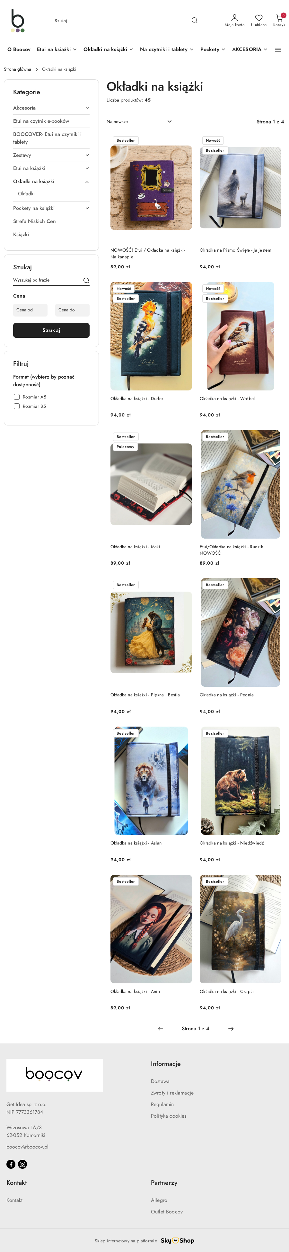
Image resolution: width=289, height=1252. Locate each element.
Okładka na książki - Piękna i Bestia (145, 695)
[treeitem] (51, 108)
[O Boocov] (19, 50)
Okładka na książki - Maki (135, 547)
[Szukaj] (86, 281)
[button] (278, 50)
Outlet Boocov (167, 1211)
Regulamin (162, 1104)
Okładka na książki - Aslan (136, 843)
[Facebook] (10, 1164)
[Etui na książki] (57, 50)
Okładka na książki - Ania (135, 991)
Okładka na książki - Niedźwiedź (232, 843)
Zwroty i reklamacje (172, 1092)
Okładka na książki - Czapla (227, 991)
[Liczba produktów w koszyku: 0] (279, 20)
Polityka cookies (169, 1116)
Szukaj (51, 330)
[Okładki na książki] (108, 50)
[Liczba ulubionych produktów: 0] (259, 20)
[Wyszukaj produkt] (126, 20)
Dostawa (160, 1081)
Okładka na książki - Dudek (136, 399)
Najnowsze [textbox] (117, 122)
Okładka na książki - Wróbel (227, 399)
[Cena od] (30, 310)
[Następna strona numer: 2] (231, 1028)
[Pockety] (213, 50)
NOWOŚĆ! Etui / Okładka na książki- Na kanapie (147, 253)
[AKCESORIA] (250, 50)
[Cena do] (72, 310)
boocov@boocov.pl (27, 1146)
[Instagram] (22, 1164)
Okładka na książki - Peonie (227, 695)
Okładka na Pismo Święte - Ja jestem (235, 250)
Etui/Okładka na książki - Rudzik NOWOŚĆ (231, 550)
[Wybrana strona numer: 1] (195, 1028)
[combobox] (140, 121)
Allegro (159, 1200)
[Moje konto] (235, 20)
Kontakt (14, 1200)
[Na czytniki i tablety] (167, 50)
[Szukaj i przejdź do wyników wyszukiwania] (194, 21)
